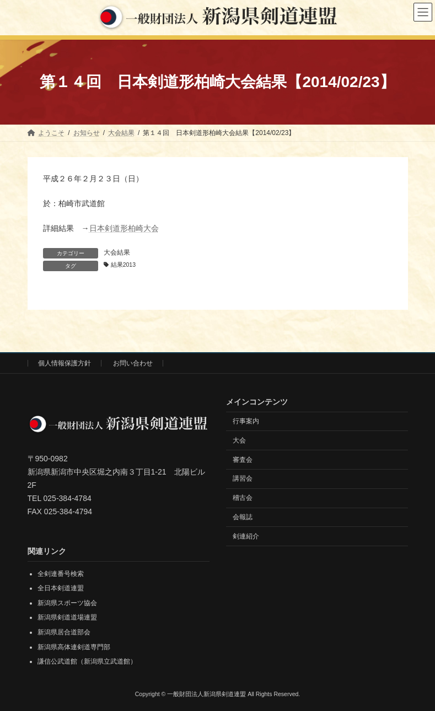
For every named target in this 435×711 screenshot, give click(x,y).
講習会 (243, 479)
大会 (239, 440)
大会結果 (117, 252)
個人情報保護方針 (64, 363)
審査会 (243, 460)
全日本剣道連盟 (60, 588)
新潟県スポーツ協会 (67, 603)
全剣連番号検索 (60, 574)
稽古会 (243, 498)
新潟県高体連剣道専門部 (73, 647)
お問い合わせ (133, 363)
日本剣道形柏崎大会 (124, 228)
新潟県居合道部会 (63, 632)
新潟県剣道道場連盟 (67, 618)
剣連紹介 (246, 536)
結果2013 (123, 264)
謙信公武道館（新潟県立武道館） (87, 661)
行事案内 (246, 421)
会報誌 (243, 517)
